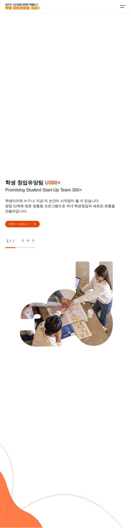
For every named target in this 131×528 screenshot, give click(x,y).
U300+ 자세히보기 (22, 224)
